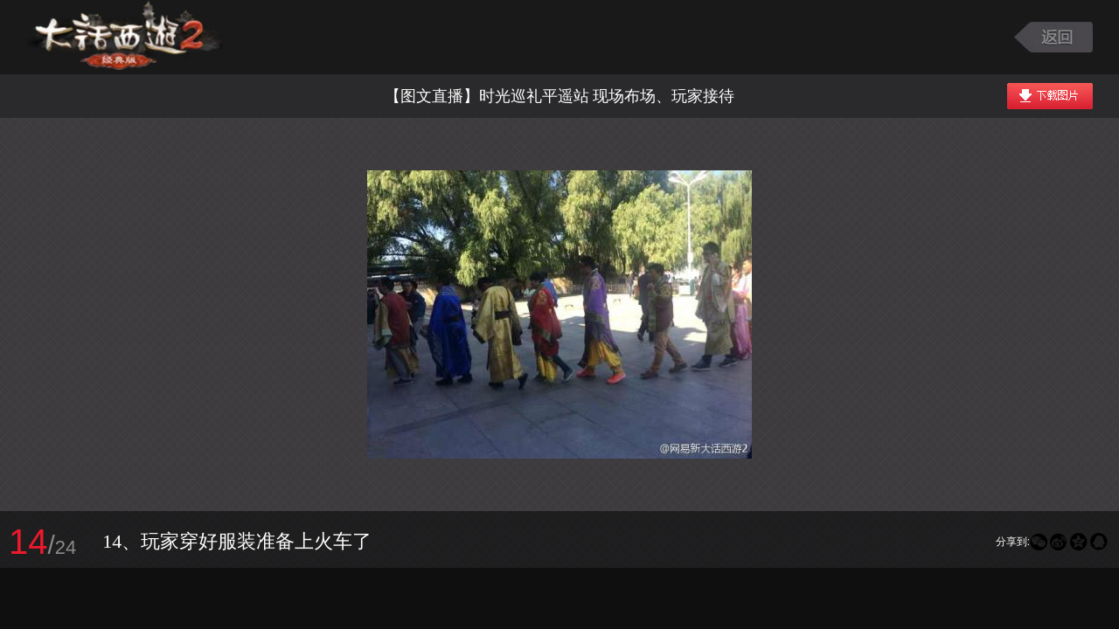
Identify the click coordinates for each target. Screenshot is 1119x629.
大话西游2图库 (124, 37)
